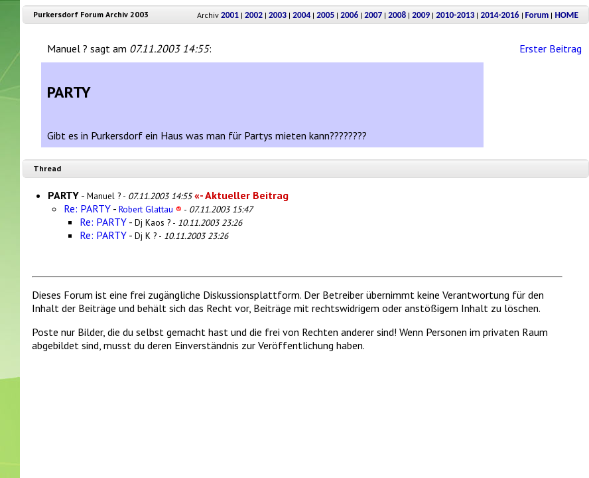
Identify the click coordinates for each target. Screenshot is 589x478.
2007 (373, 15)
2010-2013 (455, 15)
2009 (421, 15)
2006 (349, 15)
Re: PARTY (87, 208)
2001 (230, 15)
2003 (278, 15)
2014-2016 (499, 15)
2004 (301, 15)
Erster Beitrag (550, 48)
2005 (325, 15)
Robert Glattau (150, 209)
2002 (254, 15)
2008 (397, 15)
